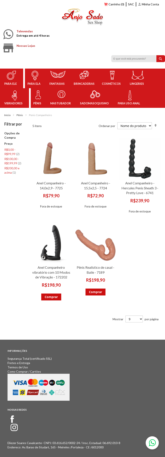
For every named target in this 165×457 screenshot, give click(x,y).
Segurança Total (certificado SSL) (30, 358)
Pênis (20, 115)
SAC (131, 4)
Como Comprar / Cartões (24, 371)
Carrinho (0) (116, 4)
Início (7, 115)
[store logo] (82, 18)
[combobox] (138, 58)
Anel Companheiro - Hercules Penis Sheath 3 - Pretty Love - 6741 (139, 188)
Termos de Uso (18, 367)
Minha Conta (150, 4)
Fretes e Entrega (19, 363)
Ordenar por (107, 125)
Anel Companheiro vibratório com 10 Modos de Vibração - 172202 (51, 272)
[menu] (82, 88)
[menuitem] (11, 78)
